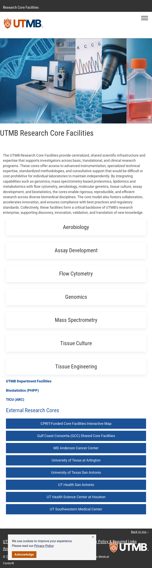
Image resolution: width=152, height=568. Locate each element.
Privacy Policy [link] (44, 546)
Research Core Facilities (21, 7)
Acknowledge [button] (24, 554)
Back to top (140, 532)
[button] (93, 537)
